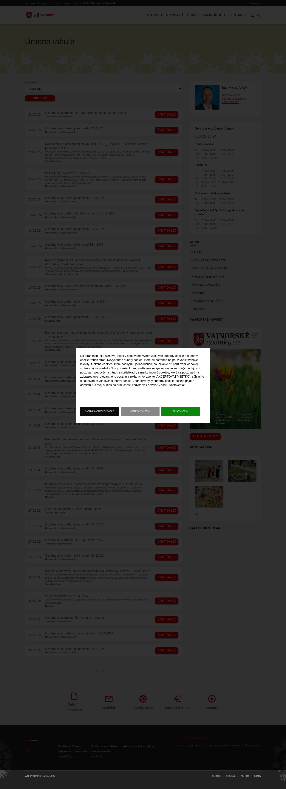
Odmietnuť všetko (140, 411)
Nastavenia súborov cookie (99, 411)
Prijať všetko (180, 411)
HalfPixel (37, 776)
